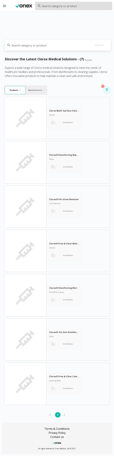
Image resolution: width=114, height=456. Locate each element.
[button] (107, 90)
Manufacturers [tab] (36, 90)
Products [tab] (15, 90)
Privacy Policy (57, 433)
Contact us (57, 437)
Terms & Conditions (57, 429)
